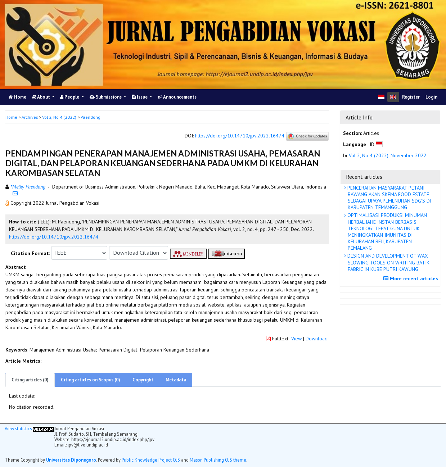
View (296, 338)
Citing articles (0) (30, 380)
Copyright (142, 380)
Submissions (106, 97)
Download (317, 338)
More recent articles (411, 278)
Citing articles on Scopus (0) (90, 380)
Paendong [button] (90, 117)
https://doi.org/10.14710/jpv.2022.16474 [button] (53, 236)
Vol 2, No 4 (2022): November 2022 (388, 155)
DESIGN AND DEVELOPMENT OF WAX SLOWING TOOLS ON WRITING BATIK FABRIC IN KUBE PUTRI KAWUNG (387, 262)
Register (411, 97)
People (70, 97)
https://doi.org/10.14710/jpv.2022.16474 (239, 135)
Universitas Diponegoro (71, 460)
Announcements (177, 97)
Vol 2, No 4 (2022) (59, 117)
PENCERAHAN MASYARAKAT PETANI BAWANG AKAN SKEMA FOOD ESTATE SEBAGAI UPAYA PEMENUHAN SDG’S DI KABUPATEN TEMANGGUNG (388, 198)
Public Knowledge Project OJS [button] (151, 460)
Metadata (176, 380)
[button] (7, 203)
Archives (30, 117)
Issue (140, 97)
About (41, 97)
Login (431, 97)
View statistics (18, 428)
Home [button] (11, 117)
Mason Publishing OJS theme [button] (218, 460)
